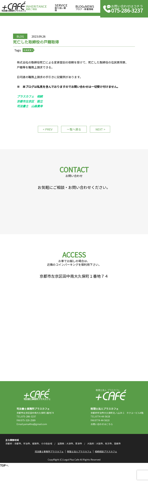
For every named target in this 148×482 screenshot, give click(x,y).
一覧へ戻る (74, 136)
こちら (112, 440)
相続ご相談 (36, 7)
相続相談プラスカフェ (106, 470)
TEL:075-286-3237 (29, 433)
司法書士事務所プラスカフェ (14, 7)
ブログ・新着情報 (84, 7)
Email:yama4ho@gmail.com (34, 440)
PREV (47, 136)
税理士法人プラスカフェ (111, 411)
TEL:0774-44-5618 (103, 433)
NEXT (101, 136)
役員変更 (31, 54)
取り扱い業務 (61, 7)
